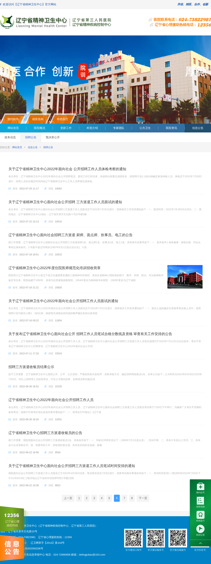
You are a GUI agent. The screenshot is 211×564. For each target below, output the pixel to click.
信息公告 (197, 127)
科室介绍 (92, 127)
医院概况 (39, 127)
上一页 (68, 498)
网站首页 (13, 127)
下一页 (143, 498)
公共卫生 (145, 127)
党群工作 (66, 127)
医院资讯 (171, 127)
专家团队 (118, 127)
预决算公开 (53, 137)
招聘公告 (30, 137)
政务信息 (10, 137)
